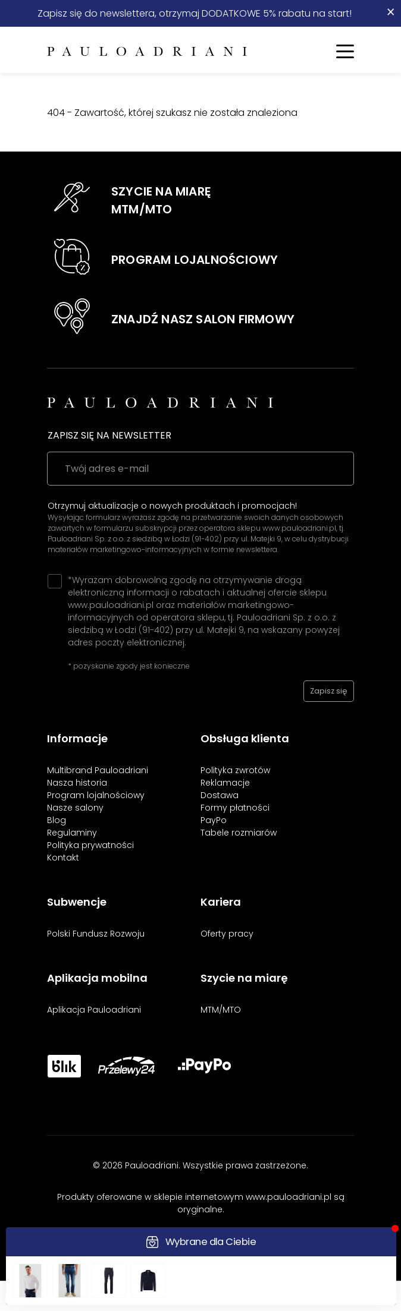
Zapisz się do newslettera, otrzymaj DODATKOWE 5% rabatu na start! (194, 13)
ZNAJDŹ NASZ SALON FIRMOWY (203, 319)
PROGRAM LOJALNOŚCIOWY (194, 259)
